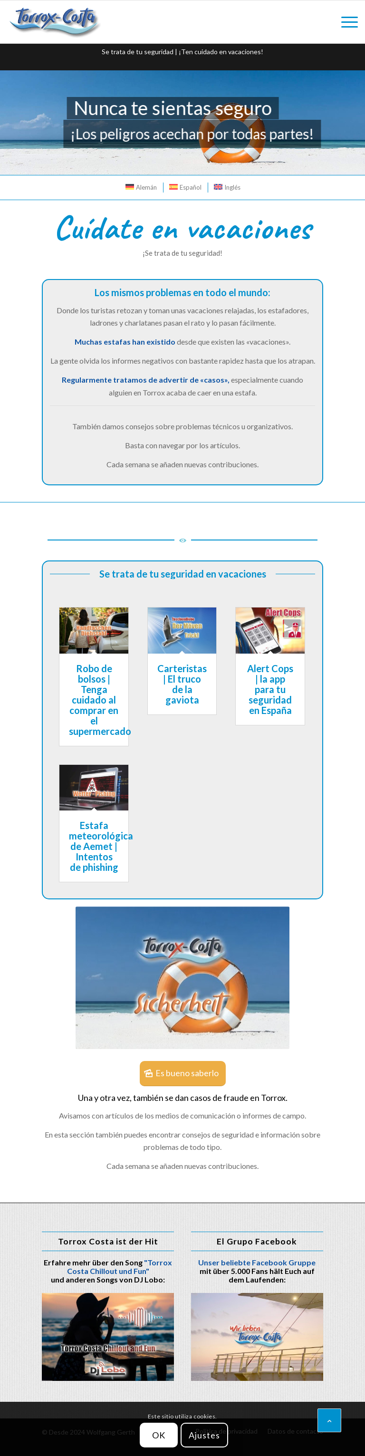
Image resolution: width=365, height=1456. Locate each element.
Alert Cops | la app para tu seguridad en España (270, 689)
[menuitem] (345, 21)
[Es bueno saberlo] (183, 1074)
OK (158, 1435)
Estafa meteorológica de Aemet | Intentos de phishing (101, 846)
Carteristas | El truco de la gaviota (182, 684)
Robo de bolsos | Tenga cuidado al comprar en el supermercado (100, 700)
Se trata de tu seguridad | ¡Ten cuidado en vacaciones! (182, 52)
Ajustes (204, 1435)
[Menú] (345, 21)
